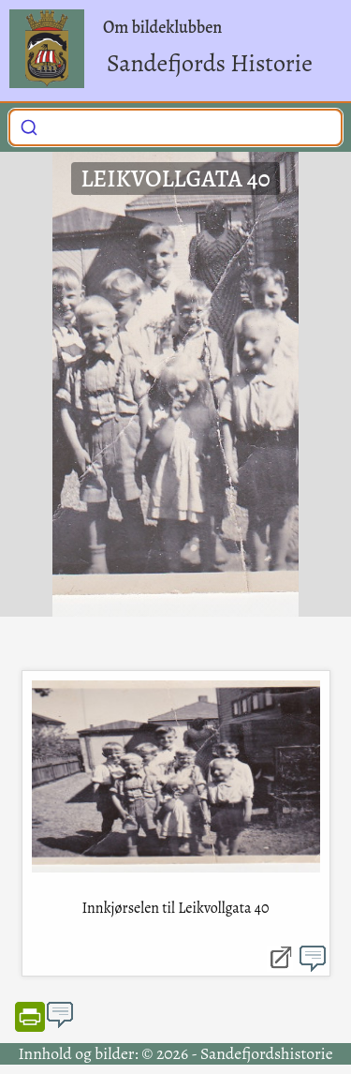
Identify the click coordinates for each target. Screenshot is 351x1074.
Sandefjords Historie (210, 63)
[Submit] (29, 125)
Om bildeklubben (162, 27)
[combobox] (175, 127)
